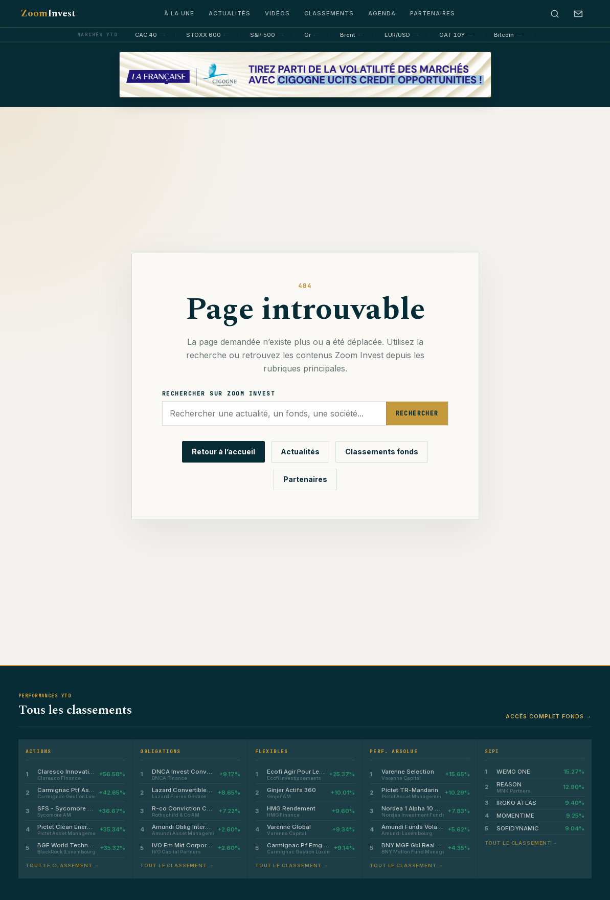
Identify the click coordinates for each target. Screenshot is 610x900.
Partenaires (432, 13)
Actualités (230, 13)
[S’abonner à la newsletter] (578, 14)
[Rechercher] (555, 14)
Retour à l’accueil (223, 451)
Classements (329, 13)
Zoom (48, 13)
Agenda (382, 13)
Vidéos (277, 13)
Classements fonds (381, 451)
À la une (179, 13)
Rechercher (417, 413)
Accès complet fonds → (549, 716)
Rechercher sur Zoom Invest (219, 393)
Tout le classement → (62, 865)
